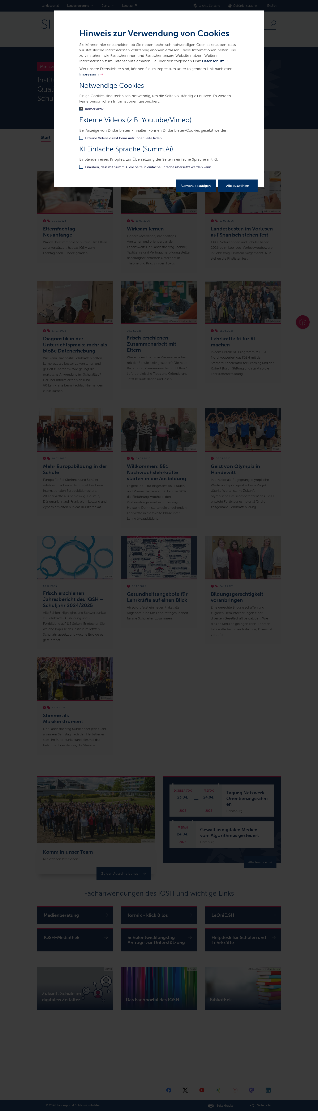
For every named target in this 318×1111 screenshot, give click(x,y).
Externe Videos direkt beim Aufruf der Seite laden (123, 138)
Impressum (89, 74)
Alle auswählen (237, 186)
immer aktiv (94, 109)
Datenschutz (213, 61)
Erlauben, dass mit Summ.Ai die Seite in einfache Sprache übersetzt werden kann (148, 167)
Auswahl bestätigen (196, 186)
